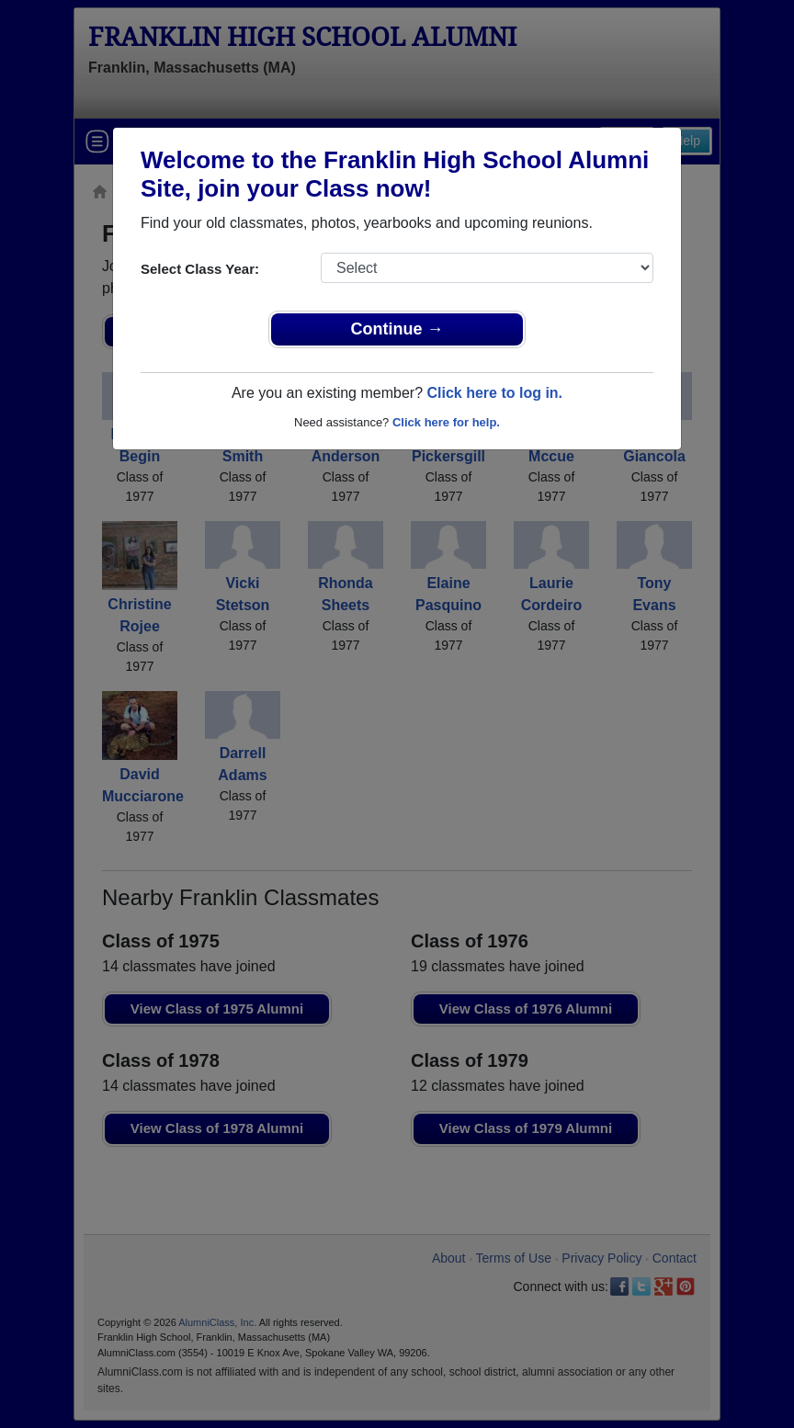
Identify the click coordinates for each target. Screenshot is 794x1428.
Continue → (397, 329)
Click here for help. (446, 422)
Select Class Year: (200, 269)
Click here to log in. (494, 393)
